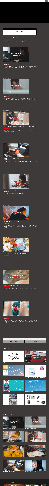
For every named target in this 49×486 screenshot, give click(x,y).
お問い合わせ (38, 480)
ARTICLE (19, 477)
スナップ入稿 (43, 480)
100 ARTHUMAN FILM (10, 33)
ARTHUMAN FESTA (24, 33)
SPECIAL (38, 33)
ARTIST (29, 477)
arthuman (8, 1)
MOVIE (24, 477)
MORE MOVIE (24, 206)
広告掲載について (33, 480)
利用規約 (28, 480)
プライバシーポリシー (22, 480)
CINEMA (13, 477)
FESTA (34, 477)
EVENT (8, 477)
